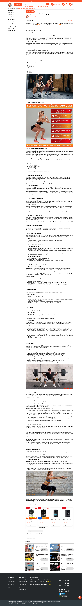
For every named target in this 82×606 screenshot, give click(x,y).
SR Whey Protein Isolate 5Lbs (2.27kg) (43, 520)
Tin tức (37, 6)
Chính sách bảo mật (22, 579)
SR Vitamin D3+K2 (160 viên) (67, 520)
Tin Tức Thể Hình (11, 14)
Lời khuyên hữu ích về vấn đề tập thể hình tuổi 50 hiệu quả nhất (41, 546)
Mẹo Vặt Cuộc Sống (12, 26)
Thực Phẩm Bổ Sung (12, 17)
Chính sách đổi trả (22, 586)
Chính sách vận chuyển (23, 582)
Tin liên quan (27, 541)
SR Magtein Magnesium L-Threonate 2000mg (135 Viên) (55, 520)
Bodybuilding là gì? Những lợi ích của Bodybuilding (67, 555)
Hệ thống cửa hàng (44, 6)
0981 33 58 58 (66, 580)
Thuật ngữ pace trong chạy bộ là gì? (67, 545)
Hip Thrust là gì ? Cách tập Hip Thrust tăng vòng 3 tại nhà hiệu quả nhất (67, 565)
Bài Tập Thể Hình (11, 12)
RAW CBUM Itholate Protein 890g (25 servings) (31, 520)
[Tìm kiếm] (47, 4)
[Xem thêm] (70, 20)
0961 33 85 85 (66, 583)
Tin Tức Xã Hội (11, 28)
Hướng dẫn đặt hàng (11, 581)
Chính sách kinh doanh (23, 581)
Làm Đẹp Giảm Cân (11, 19)
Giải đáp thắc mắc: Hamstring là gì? (41, 555)
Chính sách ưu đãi (11, 584)
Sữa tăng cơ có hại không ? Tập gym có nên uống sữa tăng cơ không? (41, 565)
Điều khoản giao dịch (11, 587)
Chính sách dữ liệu (22, 589)
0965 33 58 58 (66, 587)
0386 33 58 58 (66, 585)
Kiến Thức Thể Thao (12, 21)
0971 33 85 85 (66, 582)
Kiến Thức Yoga (11, 23)
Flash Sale (26, 6)
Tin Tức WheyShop (11, 30)
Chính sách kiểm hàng (23, 587)
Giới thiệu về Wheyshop (12, 579)
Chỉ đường (50, 579)
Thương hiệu (32, 6)
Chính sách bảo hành (22, 584)
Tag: (27, 531)
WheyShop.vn (19, 604)
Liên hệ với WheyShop (11, 586)
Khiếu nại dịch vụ (11, 582)
